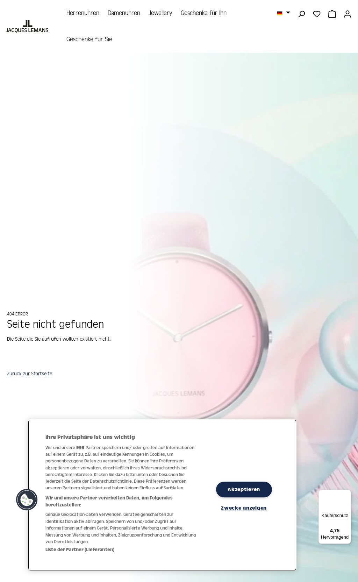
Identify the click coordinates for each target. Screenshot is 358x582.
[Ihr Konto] (347, 13)
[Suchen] (301, 13)
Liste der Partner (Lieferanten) (79, 549)
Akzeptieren (244, 489)
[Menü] (347, 494)
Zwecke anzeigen (244, 507)
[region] (162, 495)
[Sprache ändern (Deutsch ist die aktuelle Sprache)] (283, 13)
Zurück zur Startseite (31, 374)
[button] (27, 500)
